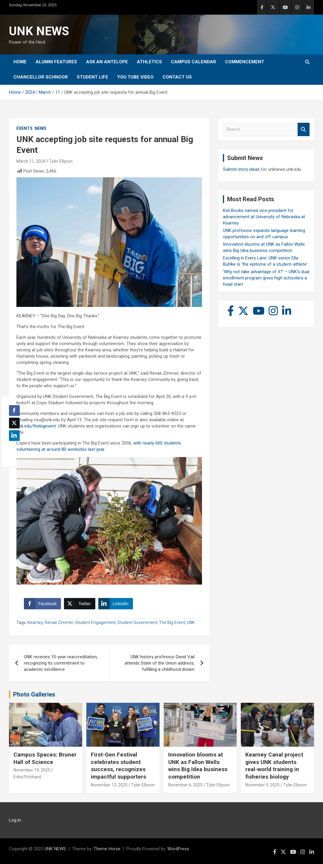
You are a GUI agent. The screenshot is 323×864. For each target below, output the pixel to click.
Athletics (149, 61)
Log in (15, 820)
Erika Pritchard (27, 776)
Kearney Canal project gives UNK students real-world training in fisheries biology (274, 765)
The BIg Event (172, 622)
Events (24, 128)
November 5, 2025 (262, 784)
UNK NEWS (39, 31)
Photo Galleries (34, 694)
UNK (191, 622)
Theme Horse (107, 848)
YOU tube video (135, 77)
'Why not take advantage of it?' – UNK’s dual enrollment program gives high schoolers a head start (266, 278)
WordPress (178, 848)
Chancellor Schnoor (40, 77)
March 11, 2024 (30, 161)
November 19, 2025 (31, 770)
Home (20, 61)
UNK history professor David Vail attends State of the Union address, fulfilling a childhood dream (160, 663)
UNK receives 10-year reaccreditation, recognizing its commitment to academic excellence (61, 663)
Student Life (92, 77)
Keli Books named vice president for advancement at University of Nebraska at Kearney (264, 217)
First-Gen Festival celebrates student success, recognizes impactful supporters (118, 765)
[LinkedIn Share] (115, 603)
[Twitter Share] (79, 603)
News (40, 128)
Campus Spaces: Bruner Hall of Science (44, 758)
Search (304, 129)
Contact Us (177, 77)
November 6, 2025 (185, 784)
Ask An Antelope (107, 61)
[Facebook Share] (42, 603)
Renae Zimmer (59, 622)
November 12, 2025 (109, 784)
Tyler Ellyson (61, 161)
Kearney (35, 622)
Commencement (244, 61)
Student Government (137, 622)
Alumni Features (56, 61)
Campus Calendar (193, 61)
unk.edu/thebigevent (36, 426)
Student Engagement (95, 622)
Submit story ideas (241, 169)
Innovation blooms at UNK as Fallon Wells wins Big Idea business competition (197, 765)
